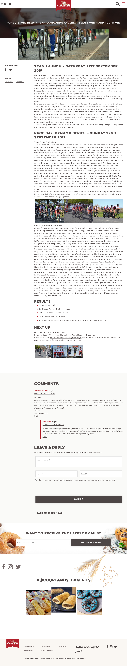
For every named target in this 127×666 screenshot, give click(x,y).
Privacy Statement (31, 658)
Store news (20, 81)
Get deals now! (91, 542)
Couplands (9, 81)
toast (72, 150)
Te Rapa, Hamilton (88, 78)
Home (10, 23)
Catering (45, 646)
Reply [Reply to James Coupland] (36, 416)
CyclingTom (64, 340)
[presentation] (51, 486)
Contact (62, 646)
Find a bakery (47, 650)
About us (28, 650)
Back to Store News (50, 513)
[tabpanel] (38, 602)
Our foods (29, 646)
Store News (26, 23)
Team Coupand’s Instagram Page (65, 338)
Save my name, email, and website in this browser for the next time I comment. (77, 480)
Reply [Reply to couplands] (45, 436)
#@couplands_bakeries (63, 580)
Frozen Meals (87, 125)
